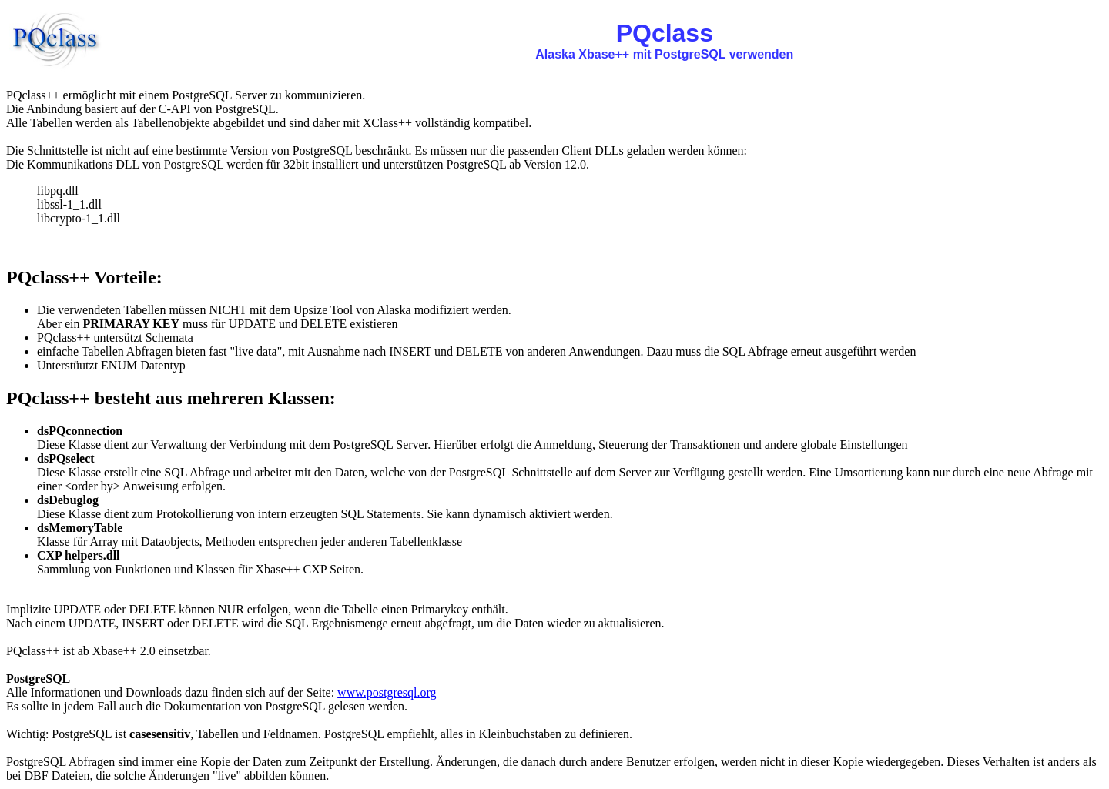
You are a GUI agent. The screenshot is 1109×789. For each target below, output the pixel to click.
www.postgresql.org (386, 692)
